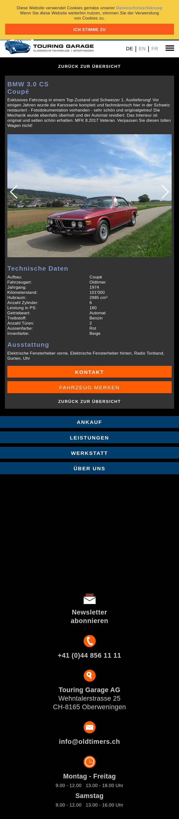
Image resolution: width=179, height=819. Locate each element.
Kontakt (89, 372)
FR (154, 48)
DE (129, 48)
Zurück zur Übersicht (89, 66)
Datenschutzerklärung (139, 8)
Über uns (89, 468)
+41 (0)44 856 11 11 (89, 655)
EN (142, 48)
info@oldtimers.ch (89, 741)
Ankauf (89, 422)
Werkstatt (89, 453)
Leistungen (89, 437)
